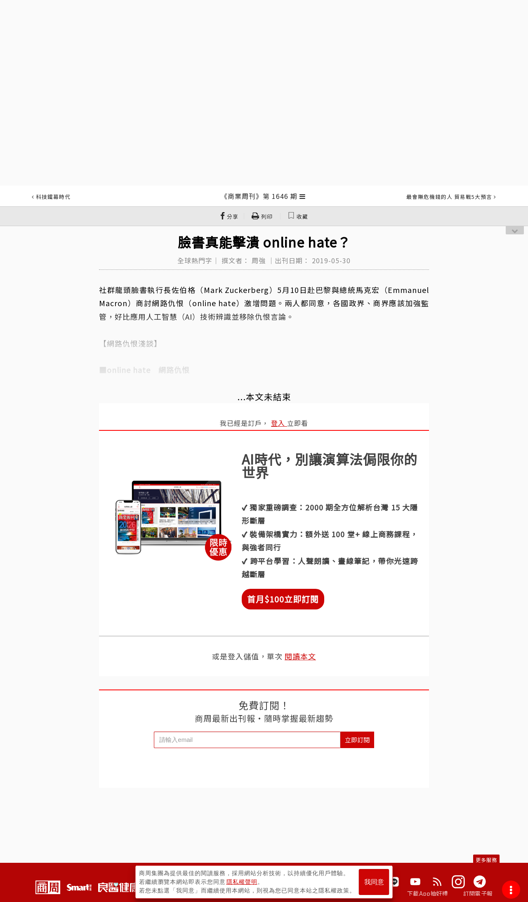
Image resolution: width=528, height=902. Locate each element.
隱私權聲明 (241, 881)
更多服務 (486, 859)
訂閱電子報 (478, 893)
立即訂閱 (357, 739)
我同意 (374, 881)
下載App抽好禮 (427, 893)
